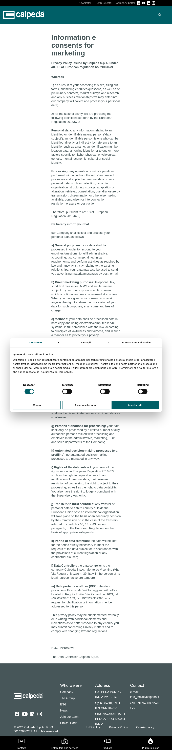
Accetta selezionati (86, 405)
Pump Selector (150, 747)
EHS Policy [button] (93, 727)
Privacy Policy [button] (118, 727)
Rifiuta (37, 405)
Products (107, 747)
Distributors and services (64, 747)
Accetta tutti (135, 405)
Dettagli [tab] (86, 342)
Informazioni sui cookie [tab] (136, 342)
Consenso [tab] (35, 342)
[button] (167, 14)
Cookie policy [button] (145, 727)
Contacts (21, 747)
